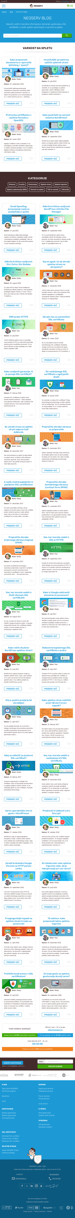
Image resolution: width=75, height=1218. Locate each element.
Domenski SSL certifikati (10, 1136)
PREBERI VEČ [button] (12, 103)
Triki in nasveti (52, 189)
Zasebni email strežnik (46, 1115)
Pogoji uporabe (27, 1211)
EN (73, 1)
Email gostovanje (45, 1113)
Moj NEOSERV (65, 1)
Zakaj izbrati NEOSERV (10, 1088)
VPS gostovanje (44, 1124)
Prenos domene (44, 1096)
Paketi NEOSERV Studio (10, 1150)
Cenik (4, 1101)
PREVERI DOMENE (55, 1066)
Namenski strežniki (45, 1127)
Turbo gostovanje (8, 1118)
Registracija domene (46, 1088)
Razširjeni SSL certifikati (10, 1141)
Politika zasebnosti (39, 1211)
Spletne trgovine (61, 184)
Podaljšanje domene (46, 1091)
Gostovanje (32, 184)
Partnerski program (9, 1091)
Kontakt (4, 1)
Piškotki (49, 1211)
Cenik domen (43, 1104)
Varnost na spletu (37, 189)
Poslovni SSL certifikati (10, 1138)
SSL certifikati (9, 1132)
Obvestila (65, 189)
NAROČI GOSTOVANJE (12, 1063)
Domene (12, 184)
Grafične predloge (8, 1153)
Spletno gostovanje (9, 1113)
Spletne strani (46, 184)
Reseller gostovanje (9, 1115)
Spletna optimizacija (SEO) (17, 189)
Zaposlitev (5, 1096)
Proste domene (44, 1099)
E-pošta (22, 184)
